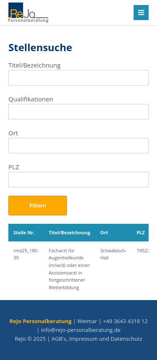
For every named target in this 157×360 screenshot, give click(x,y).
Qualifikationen (30, 99)
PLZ (13, 167)
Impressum (83, 338)
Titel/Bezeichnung (34, 65)
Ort (13, 133)
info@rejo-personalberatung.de (81, 330)
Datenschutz (126, 338)
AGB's (58, 338)
